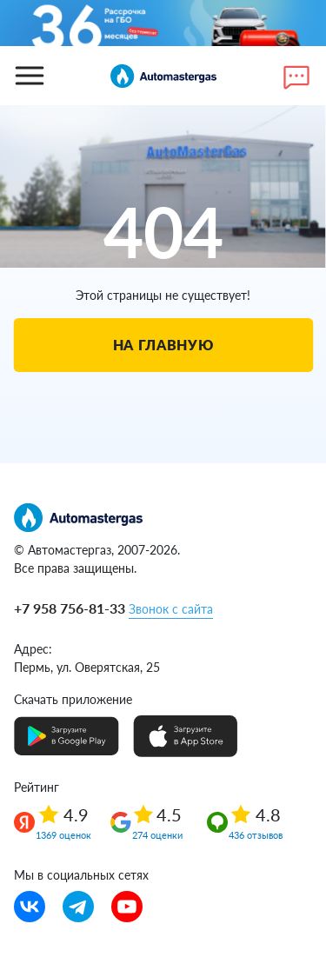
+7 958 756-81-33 (69, 608)
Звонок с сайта (171, 608)
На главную (163, 344)
